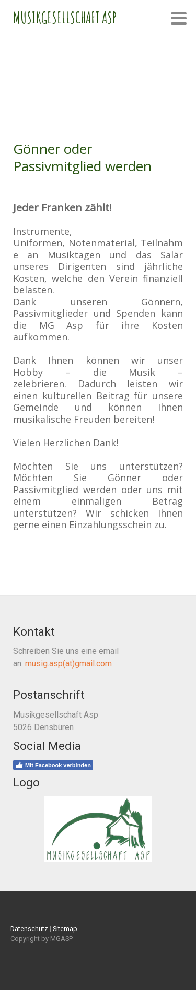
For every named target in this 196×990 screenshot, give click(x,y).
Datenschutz (29, 929)
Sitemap (65, 929)
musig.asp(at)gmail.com (68, 664)
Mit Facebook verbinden (53, 765)
